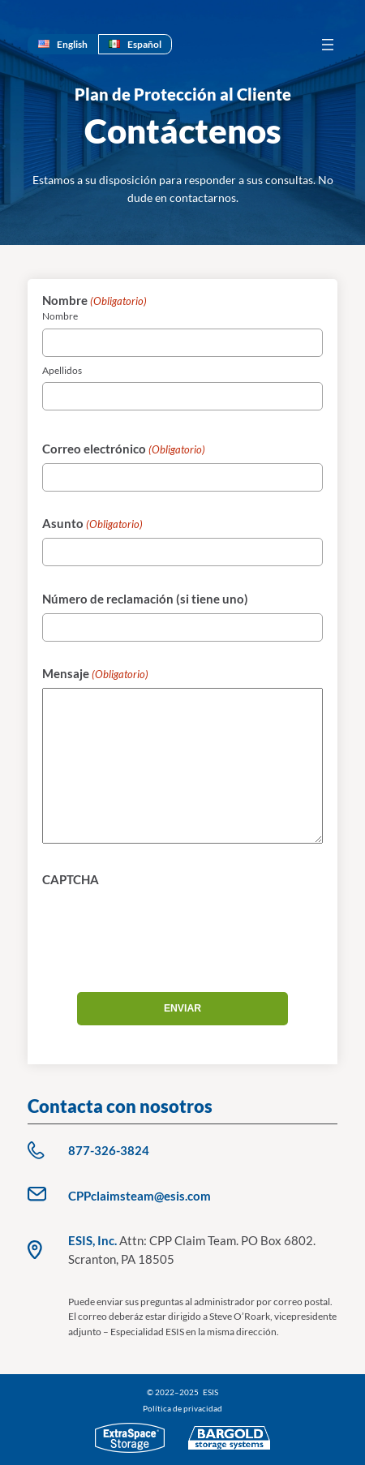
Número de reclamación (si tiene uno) (145, 598)
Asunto (92, 524)
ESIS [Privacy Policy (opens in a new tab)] (210, 1392)
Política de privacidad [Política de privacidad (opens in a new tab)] (182, 1408)
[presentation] (165, 925)
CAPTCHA (70, 879)
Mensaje (95, 674)
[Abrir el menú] (327, 44)
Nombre (60, 316)
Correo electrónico (123, 449)
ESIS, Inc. (92, 1240)
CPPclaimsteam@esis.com (139, 1195)
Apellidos (62, 370)
